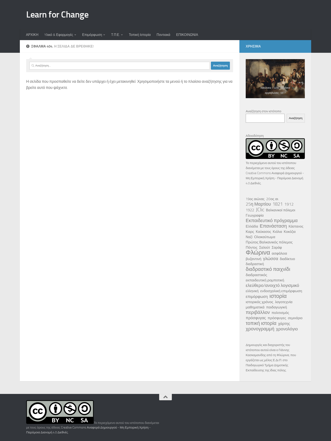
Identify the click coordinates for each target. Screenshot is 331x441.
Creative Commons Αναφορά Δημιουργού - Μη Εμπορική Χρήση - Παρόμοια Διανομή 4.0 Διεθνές (275, 178)
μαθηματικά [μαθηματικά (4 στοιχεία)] (255, 307)
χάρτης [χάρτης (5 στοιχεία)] (284, 323)
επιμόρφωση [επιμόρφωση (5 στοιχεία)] (257, 296)
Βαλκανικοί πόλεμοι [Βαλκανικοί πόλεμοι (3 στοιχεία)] (280, 210)
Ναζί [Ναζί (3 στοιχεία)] (249, 237)
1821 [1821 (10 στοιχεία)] (278, 204)
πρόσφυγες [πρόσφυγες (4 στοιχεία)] (277, 318)
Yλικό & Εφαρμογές (58, 35)
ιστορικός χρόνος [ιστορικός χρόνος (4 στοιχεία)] (259, 302)
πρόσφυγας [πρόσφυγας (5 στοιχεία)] (256, 318)
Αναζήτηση (296, 118)
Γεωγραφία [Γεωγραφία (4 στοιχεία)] (255, 215)
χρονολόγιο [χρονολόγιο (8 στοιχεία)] (287, 328)
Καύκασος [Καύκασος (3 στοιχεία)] (263, 232)
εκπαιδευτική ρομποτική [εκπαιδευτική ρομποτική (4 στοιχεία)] (265, 280)
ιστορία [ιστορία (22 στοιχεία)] (278, 296)
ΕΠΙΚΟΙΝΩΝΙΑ (187, 35)
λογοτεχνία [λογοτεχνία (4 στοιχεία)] (284, 302)
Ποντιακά (163, 35)
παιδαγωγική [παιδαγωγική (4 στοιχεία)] (276, 307)
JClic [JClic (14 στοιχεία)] (260, 209)
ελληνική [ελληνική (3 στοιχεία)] (252, 291)
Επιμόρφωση (92, 35)
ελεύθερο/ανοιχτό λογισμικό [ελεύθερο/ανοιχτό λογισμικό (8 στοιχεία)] (272, 285)
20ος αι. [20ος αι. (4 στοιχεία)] (272, 199)
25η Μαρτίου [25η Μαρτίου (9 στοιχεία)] (258, 204)
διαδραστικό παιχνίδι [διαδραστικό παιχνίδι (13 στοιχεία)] (268, 269)
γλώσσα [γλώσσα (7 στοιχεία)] (270, 258)
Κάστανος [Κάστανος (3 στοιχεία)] (296, 226)
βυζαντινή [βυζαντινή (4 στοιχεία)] (253, 259)
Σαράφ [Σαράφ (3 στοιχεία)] (277, 248)
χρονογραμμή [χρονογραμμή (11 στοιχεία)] (260, 328)
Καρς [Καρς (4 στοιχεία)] (250, 231)
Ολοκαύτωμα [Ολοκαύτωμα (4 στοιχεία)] (264, 237)
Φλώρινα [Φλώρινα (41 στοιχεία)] (258, 252)
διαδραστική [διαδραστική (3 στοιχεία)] (255, 264)
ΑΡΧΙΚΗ (32, 35)
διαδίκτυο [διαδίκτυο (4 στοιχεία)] (287, 259)
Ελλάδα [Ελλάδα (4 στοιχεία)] (252, 226)
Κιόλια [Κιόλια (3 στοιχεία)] (277, 232)
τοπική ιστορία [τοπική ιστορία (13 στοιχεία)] (261, 323)
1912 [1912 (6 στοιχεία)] (289, 204)
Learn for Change (57, 14)
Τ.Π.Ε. (115, 35)
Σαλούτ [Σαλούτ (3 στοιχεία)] (264, 248)
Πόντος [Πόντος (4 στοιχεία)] (252, 247)
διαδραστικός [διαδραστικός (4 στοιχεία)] (256, 275)
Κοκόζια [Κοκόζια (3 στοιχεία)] (290, 232)
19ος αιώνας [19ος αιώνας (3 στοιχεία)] (255, 199)
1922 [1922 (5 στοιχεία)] (250, 210)
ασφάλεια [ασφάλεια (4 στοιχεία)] (279, 253)
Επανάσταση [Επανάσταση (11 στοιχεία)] (273, 226)
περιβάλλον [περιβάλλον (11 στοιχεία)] (258, 312)
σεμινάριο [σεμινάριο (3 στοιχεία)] (295, 318)
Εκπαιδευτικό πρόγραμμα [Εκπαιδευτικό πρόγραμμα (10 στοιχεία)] (272, 220)
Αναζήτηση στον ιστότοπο (263, 111)
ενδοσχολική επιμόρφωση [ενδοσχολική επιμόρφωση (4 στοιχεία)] (281, 291)
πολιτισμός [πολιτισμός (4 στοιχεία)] (280, 313)
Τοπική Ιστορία (140, 35)
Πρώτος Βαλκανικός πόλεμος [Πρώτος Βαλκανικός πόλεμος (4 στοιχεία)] (269, 242)
